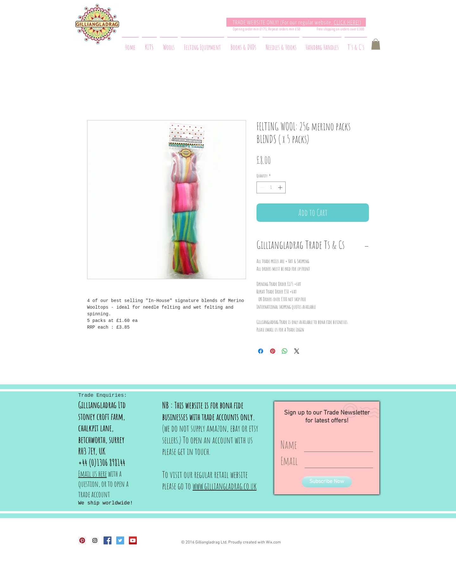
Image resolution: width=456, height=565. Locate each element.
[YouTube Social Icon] (133, 540)
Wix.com (273, 542)
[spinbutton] (271, 187)
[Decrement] (261, 187)
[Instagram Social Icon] (95, 540)
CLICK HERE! (346, 22)
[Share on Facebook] (260, 351)
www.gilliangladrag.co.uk (224, 485)
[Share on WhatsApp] (284, 351)
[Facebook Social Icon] (107, 540)
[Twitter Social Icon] (120, 540)
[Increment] (281, 187)
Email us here (92, 473)
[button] (375, 44)
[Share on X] (297, 351)
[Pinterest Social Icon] (82, 540)
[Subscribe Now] (327, 481)
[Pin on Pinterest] (272, 351)
